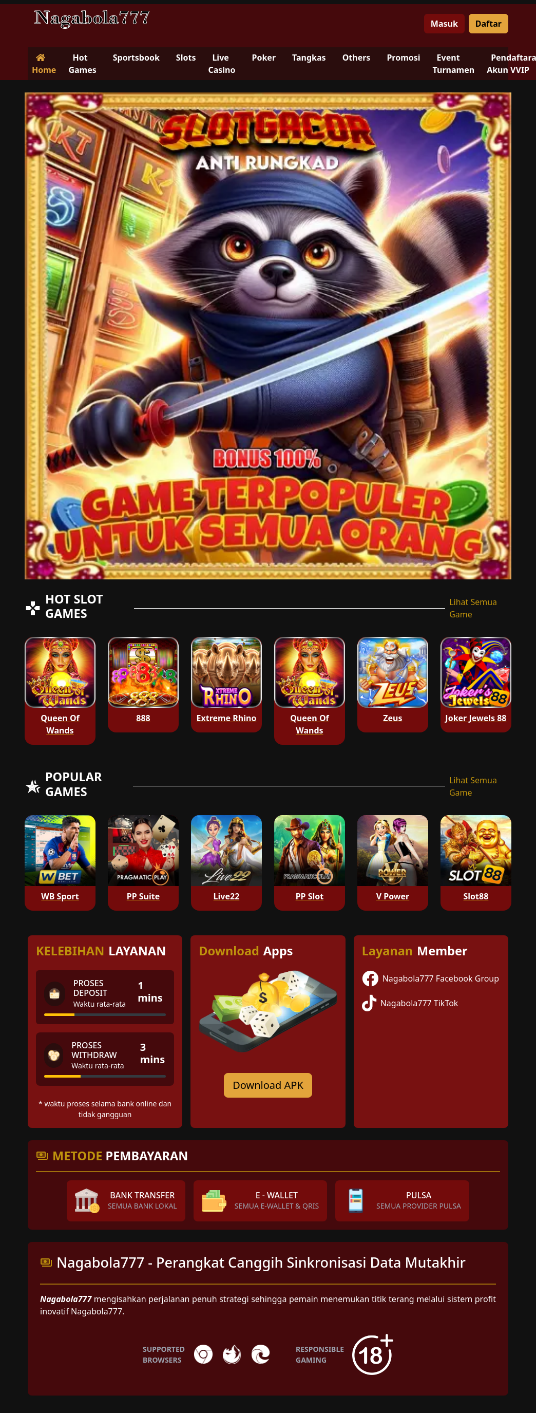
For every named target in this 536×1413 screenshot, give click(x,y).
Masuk (444, 23)
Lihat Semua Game (473, 608)
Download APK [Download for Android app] (268, 1085)
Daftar (488, 23)
